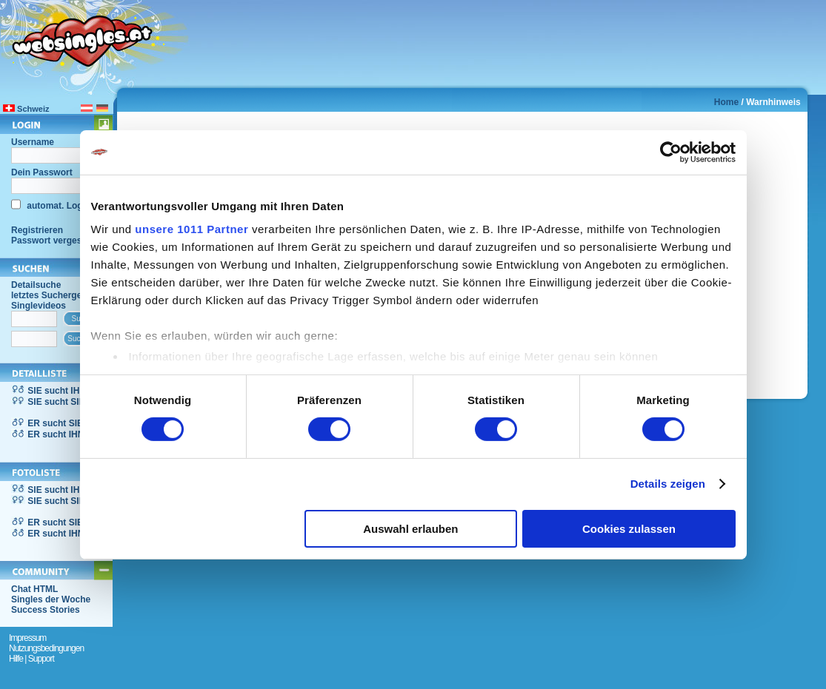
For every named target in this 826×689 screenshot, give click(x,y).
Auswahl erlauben (410, 528)
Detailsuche (36, 285)
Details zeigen (667, 483)
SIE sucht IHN (56, 391)
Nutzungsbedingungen (46, 648)
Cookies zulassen (629, 528)
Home (726, 102)
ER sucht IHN (55, 434)
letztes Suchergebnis (55, 295)
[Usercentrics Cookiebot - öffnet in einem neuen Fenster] (671, 152)
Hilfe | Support (31, 658)
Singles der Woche (50, 599)
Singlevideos (38, 305)
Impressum (27, 638)
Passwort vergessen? (56, 240)
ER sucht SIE (55, 423)
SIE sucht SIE (55, 402)
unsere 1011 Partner (191, 229)
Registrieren (37, 230)
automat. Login (57, 206)
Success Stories (45, 610)
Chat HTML (34, 589)
